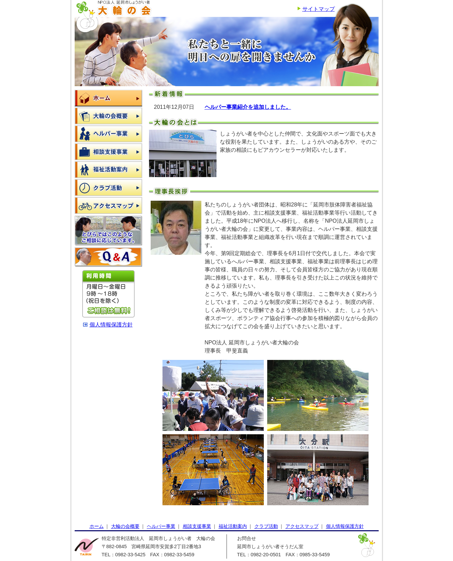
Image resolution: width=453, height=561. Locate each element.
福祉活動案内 (108, 169)
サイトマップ (318, 9)
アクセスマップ (108, 205)
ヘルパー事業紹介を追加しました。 (248, 107)
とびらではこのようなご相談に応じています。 (108, 231)
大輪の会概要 (108, 115)
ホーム (108, 98)
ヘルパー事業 (108, 133)
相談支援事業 (108, 151)
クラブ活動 (108, 187)
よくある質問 (108, 257)
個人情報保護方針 (111, 324)
